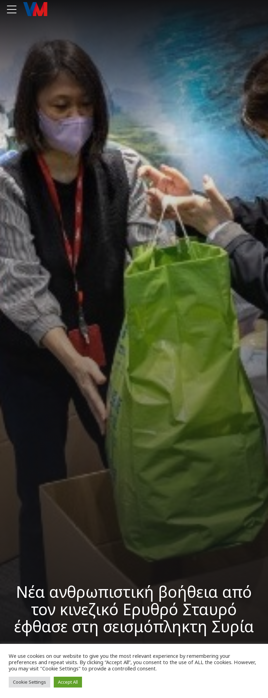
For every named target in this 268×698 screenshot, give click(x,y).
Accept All (68, 682)
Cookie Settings (29, 682)
